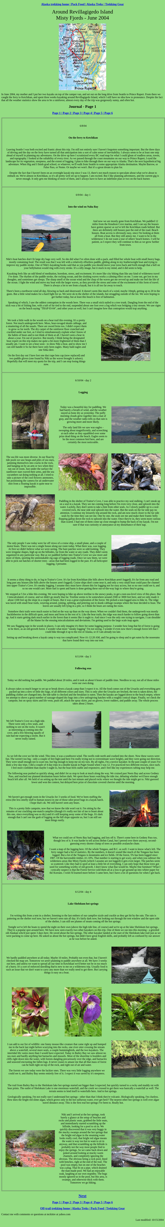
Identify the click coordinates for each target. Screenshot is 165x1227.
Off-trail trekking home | (55, 1208)
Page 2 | (67, 113)
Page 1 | (57, 113)
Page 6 (108, 113)
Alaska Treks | (95, 4)
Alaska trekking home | (55, 4)
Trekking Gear (114, 4)
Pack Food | (78, 4)
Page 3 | (77, 113)
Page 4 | (88, 113)
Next (82, 1196)
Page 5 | (98, 113)
